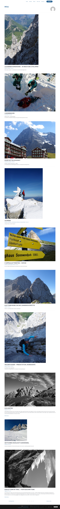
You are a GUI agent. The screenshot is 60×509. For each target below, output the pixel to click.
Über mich (38, 1)
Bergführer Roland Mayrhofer (28, 507)
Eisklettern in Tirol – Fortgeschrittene (20, 489)
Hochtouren (6, 161)
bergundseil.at (20, 507)
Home (27, 1)
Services (42, 1)
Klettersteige (10, 264)
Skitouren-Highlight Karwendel (17, 443)
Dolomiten (9, 408)
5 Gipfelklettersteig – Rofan (15, 263)
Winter (34, 1)
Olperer (8, 220)
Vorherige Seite (11, 501)
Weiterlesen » (7, 415)
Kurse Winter (7, 114)
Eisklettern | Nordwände (12, 222)
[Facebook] (53, 1)
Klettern (6, 68)
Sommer (30, 1)
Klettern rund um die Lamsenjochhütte (20, 305)
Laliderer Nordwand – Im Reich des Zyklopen (21, 66)
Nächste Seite (49, 501)
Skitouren (6, 444)
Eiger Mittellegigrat (12, 160)
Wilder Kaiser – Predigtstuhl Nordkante (20, 364)
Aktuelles (6, 222)
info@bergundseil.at (26, 506)
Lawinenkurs (10, 113)
